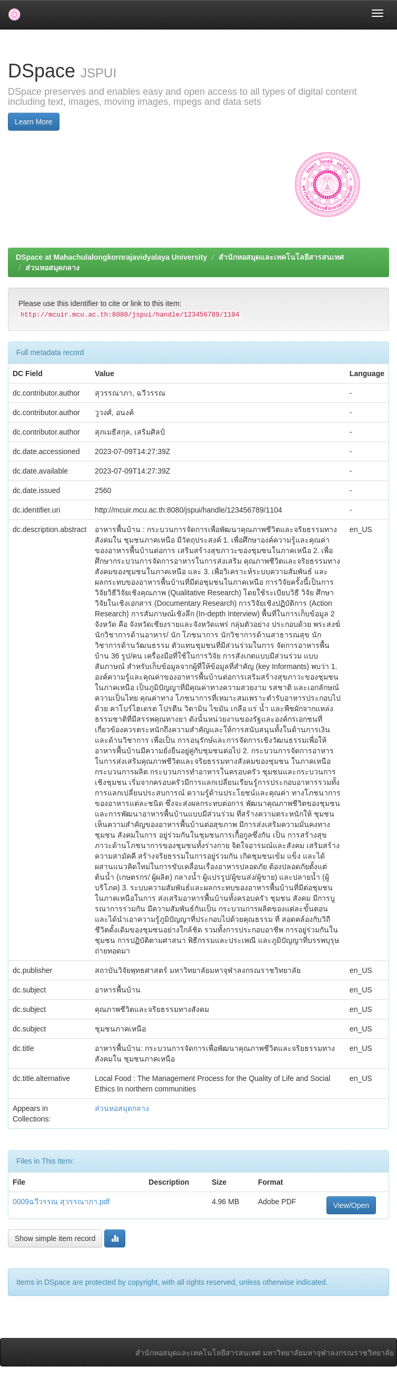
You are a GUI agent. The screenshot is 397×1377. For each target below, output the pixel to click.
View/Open (351, 1205)
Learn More (34, 121)
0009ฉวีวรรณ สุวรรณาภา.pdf (61, 1201)
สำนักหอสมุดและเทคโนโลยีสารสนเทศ (281, 257)
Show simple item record (55, 1238)
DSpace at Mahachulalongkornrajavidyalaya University (111, 257)
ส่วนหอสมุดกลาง (52, 267)
